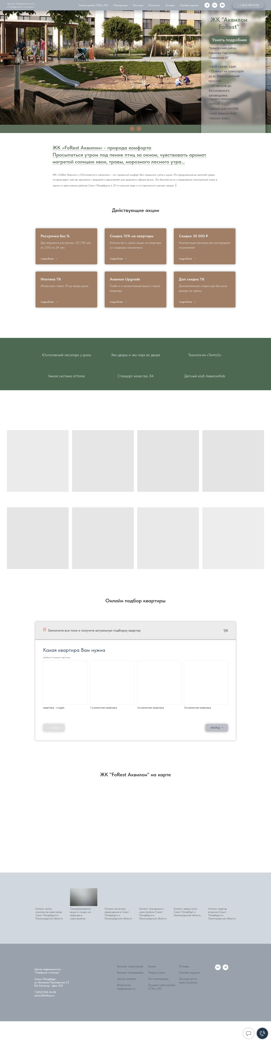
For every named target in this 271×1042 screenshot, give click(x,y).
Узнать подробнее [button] (229, 39)
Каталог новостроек (130, 966)
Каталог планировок (130, 972)
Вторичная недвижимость (126, 986)
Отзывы (184, 966)
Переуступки (156, 972)
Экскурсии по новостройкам (188, 980)
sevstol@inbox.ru (44, 995)
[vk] (218, 969)
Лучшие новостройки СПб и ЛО (161, 986)
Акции (152, 966)
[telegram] (225, 969)
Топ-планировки (158, 979)
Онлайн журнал (189, 972)
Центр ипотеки (126, 979)
